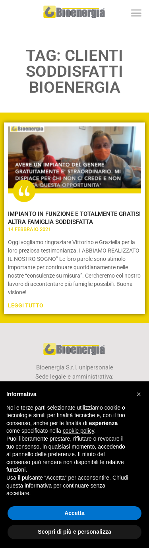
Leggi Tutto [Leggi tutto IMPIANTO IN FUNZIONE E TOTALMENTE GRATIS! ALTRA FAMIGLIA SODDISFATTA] (25, 305)
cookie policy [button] (78, 431)
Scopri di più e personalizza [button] (74, 532)
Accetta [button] (74, 513)
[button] (136, 13)
